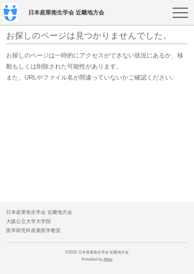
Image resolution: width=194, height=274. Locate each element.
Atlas (107, 259)
